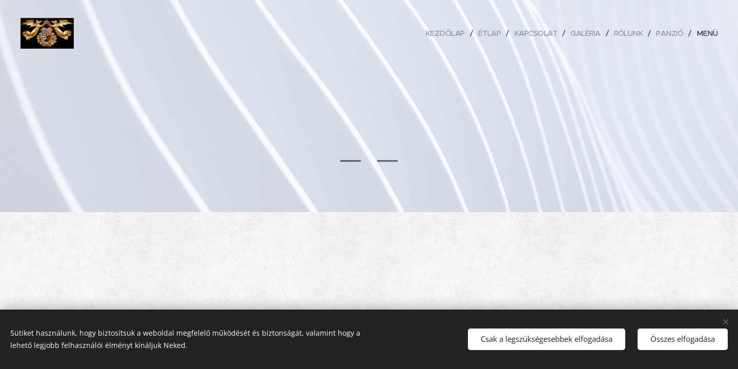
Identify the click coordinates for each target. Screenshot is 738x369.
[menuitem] (437, 33)
